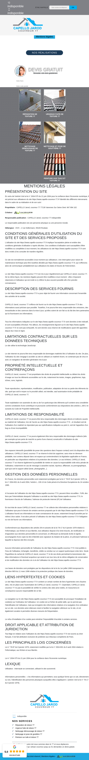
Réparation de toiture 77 (24, 725)
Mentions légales (48, 756)
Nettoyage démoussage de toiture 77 (30, 731)
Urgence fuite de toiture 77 (25, 728)
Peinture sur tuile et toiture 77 (27, 737)
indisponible (15, 4)
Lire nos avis (14, 755)
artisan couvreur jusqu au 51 (42, 747)
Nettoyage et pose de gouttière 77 (28, 734)
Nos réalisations (44, 52)
